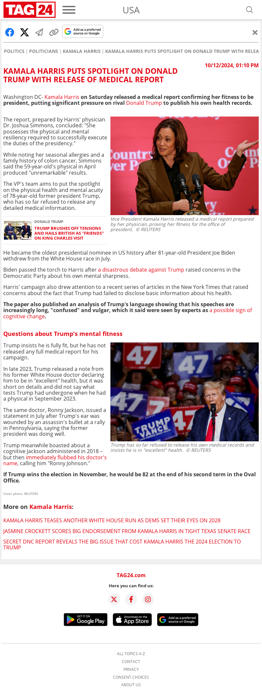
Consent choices (131, 677)
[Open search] (249, 10)
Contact (131, 661)
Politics (14, 51)
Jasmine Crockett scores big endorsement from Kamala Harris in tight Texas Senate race (127, 531)
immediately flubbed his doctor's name (55, 460)
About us (131, 685)
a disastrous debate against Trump (141, 269)
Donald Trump (144, 102)
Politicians (43, 51)
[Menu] (69, 10)
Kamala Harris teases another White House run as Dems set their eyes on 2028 (112, 520)
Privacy (131, 669)
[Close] (255, 32)
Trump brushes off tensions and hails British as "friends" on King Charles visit (69, 233)
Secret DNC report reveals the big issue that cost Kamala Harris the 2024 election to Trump (122, 544)
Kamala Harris (82, 51)
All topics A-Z (131, 654)
